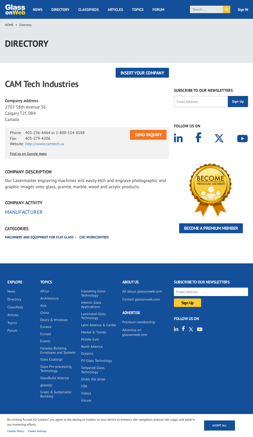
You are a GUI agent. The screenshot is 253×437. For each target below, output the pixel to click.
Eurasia (45, 326)
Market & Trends (93, 332)
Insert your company (142, 73)
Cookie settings (37, 431)
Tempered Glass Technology (93, 370)
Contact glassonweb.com (141, 299)
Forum (158, 9)
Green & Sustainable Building (55, 394)
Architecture (49, 298)
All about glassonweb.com (142, 291)
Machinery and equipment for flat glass (39, 237)
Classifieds (88, 9)
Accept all (219, 425)
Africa (44, 291)
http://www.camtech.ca (44, 143)
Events (45, 341)
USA (84, 386)
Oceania (87, 353)
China (44, 312)
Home (9, 25)
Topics (138, 9)
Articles (115, 9)
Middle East (90, 339)
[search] (206, 9)
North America (92, 346)
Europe (45, 334)
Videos (86, 393)
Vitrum (86, 400)
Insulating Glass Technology (93, 293)
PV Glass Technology (96, 360)
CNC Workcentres (94, 237)
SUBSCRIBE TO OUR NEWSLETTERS (203, 90)
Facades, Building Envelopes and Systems (58, 350)
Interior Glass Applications (91, 304)
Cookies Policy (15, 431)
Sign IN (243, 9)
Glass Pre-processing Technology (56, 368)
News (37, 9)
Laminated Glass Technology (93, 316)
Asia (43, 305)
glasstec (46, 385)
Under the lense (93, 379)
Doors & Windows (54, 320)
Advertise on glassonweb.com (134, 332)
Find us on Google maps (28, 153)
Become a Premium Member (211, 228)
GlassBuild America (54, 378)
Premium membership (138, 322)
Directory (60, 9)
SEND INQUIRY (148, 135)
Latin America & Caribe (98, 325)
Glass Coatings (51, 359)
